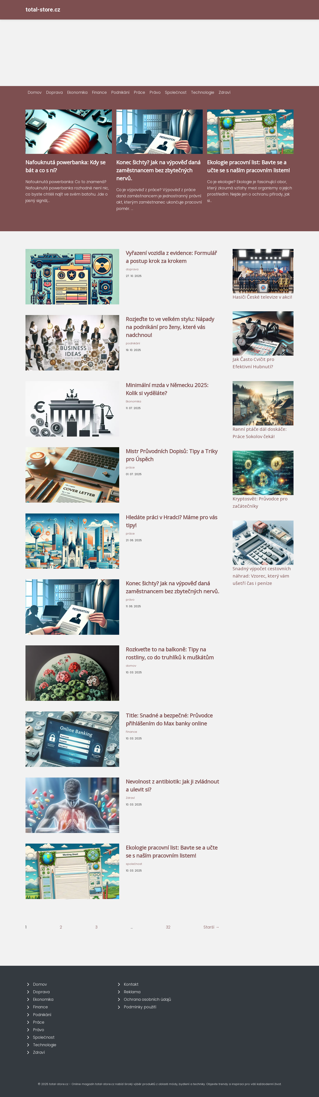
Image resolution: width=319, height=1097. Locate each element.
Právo (155, 92)
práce (130, 467)
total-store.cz (42, 9)
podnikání (133, 343)
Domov (35, 92)
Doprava (54, 92)
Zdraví (224, 92)
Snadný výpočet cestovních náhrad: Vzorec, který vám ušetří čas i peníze (262, 575)
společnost (134, 864)
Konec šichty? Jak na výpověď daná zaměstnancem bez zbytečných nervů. (158, 170)
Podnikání (120, 92)
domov (131, 666)
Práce (139, 92)
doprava (132, 269)
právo (130, 599)
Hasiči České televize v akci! (262, 297)
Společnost (176, 92)
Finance (99, 92)
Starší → (211, 927)
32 (168, 927)
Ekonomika (77, 92)
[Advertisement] (159, 53)
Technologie (202, 92)
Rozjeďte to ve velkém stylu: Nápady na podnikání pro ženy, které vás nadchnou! (170, 327)
